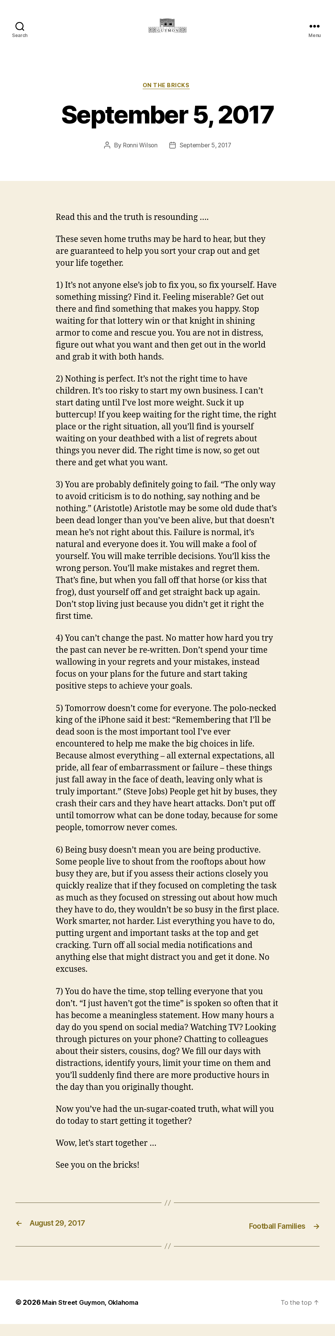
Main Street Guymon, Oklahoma (94, 1314)
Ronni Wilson (138, 158)
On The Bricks (167, 98)
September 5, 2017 (206, 158)
